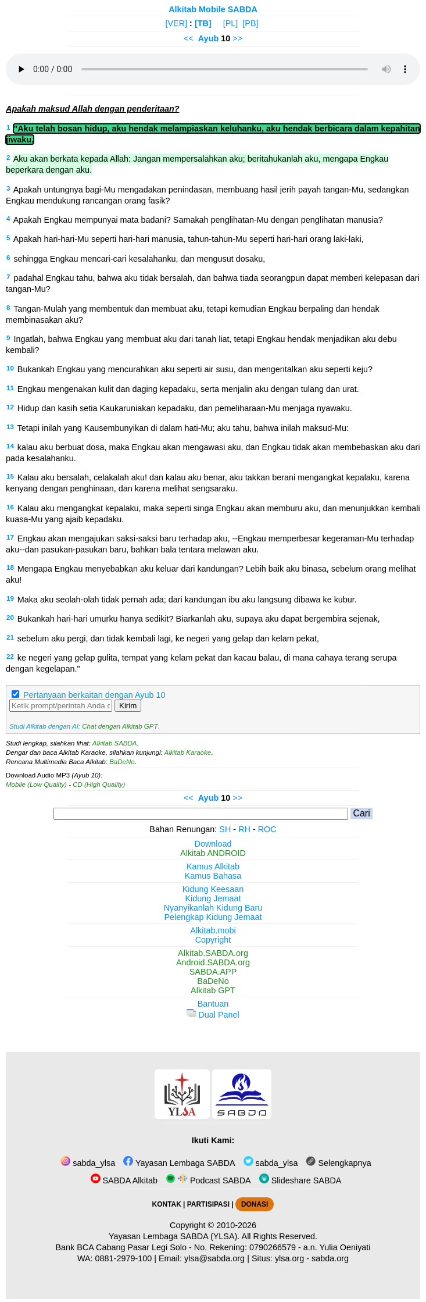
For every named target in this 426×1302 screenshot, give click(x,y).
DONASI (254, 1204)
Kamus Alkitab (213, 866)
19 (10, 598)
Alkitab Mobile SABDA (213, 9)
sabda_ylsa (87, 1163)
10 (10, 368)
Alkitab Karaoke (188, 752)
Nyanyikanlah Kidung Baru (213, 907)
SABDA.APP (213, 971)
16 (10, 507)
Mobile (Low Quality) (36, 784)
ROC (267, 829)
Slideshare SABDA (300, 1180)
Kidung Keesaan (213, 889)
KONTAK (166, 1204)
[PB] (250, 23)
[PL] (230, 23)
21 (10, 637)
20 (10, 617)
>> (237, 38)
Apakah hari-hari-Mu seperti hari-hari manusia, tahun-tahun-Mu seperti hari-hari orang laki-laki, (188, 239)
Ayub (208, 38)
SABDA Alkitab (124, 1180)
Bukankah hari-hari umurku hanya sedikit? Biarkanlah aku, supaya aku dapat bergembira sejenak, (198, 618)
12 (10, 407)
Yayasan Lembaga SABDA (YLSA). (174, 1236)
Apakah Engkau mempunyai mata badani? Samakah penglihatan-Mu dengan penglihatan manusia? (198, 219)
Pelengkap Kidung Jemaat (213, 917)
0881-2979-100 (123, 1258)
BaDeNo (122, 761)
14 (10, 446)
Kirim (128, 705)
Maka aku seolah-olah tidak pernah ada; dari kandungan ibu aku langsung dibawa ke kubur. (187, 599)
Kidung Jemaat (213, 898)
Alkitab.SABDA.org (213, 953)
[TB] (203, 23)
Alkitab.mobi (212, 930)
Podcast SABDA (208, 1180)
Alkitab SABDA (114, 743)
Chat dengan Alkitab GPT (119, 726)
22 (10, 656)
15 (10, 476)
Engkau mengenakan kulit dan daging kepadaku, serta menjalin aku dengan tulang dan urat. (188, 389)
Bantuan (213, 1003)
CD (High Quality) (99, 784)
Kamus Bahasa (213, 875)
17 (10, 537)
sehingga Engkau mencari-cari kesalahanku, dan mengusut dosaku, (139, 258)
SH (225, 829)
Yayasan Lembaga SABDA (179, 1163)
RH (244, 829)
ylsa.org (289, 1258)
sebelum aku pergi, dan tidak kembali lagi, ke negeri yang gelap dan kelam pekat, (168, 638)
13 (10, 426)
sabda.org (330, 1258)
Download (213, 843)
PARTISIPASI (208, 1204)
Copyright (213, 939)
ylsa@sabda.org (214, 1258)
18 (10, 567)
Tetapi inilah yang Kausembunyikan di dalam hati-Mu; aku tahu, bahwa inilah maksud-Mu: (183, 428)
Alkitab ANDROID (213, 853)
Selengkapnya (338, 1163)
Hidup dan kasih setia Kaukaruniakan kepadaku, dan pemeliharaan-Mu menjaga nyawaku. (184, 408)
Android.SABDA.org (213, 962)
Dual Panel (213, 1014)
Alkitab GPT (213, 990)
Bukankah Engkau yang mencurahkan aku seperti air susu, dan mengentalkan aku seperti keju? (195, 369)
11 (10, 387)
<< (189, 38)
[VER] (177, 23)
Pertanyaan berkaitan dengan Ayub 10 (94, 695)
